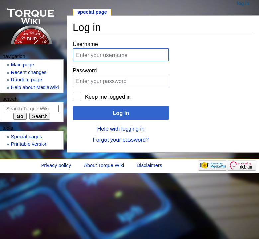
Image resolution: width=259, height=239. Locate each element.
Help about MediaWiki (35, 87)
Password (85, 70)
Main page (22, 64)
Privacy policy (56, 165)
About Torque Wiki (104, 165)
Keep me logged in (108, 97)
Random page (26, 79)
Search (10, 99)
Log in (121, 113)
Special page (92, 12)
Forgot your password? (121, 140)
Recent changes (29, 72)
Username (85, 44)
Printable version (29, 144)
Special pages (26, 136)
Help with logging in (120, 129)
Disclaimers (149, 165)
